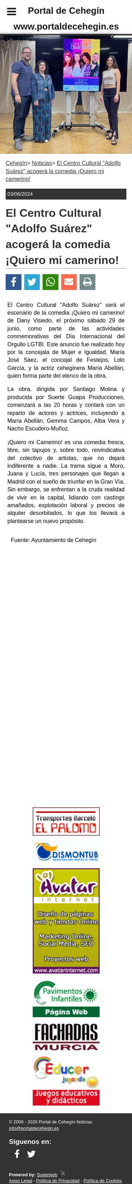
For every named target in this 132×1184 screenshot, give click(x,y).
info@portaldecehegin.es (34, 1128)
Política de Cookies (102, 1180)
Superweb (47, 1174)
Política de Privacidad (58, 1180)
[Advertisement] (55, 754)
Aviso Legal (20, 1180)
